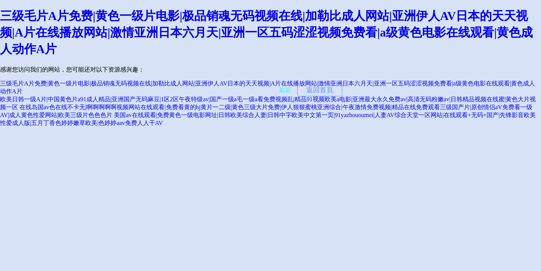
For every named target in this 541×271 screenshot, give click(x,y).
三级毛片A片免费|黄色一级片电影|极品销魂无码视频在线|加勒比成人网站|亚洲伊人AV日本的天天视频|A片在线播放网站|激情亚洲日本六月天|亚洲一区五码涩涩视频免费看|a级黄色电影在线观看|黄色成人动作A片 (266, 32)
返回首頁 (319, 90)
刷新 (285, 90)
